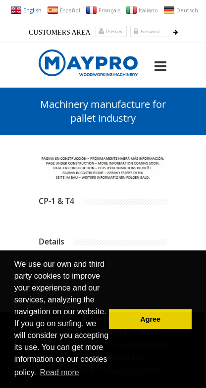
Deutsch (180, 10)
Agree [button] (150, 319)
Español (63, 10)
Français (103, 10)
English (26, 10)
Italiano (142, 10)
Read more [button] (59, 372)
